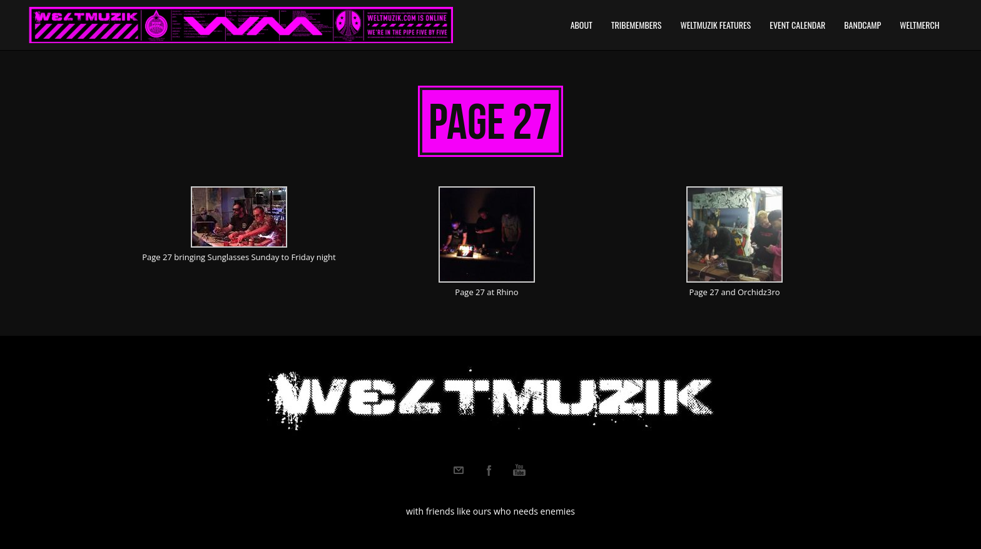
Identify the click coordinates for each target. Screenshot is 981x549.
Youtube (519, 470)
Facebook (489, 470)
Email (458, 470)
